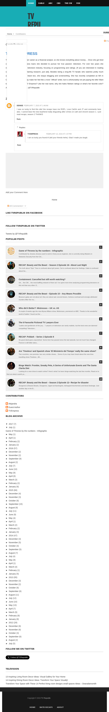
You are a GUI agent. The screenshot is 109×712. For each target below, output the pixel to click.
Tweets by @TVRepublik (17, 234)
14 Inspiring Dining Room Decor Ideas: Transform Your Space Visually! (37, 680)
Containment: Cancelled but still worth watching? (42, 279)
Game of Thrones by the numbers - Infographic (41, 251)
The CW (68, 3)
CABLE (41, 3)
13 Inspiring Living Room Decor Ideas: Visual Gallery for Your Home (35, 677)
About (60, 707)
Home (31, 3)
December (13, 452)
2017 (11, 424)
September (14, 459)
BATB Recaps (46, 707)
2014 (11, 535)
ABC (51, 3)
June (11, 469)
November (13, 455)
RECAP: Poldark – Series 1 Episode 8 (36, 337)
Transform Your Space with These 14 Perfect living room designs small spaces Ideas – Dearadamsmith (51, 684)
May (11, 434)
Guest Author (14, 407)
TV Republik (34, 25)
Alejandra (13, 404)
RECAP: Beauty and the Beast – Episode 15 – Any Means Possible (50, 294)
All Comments (14, 206)
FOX (78, 3)
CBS (58, 3)
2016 (11, 448)
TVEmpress (14, 411)
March (12, 480)
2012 (11, 622)
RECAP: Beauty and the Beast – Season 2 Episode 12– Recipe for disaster (54, 382)
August (12, 462)
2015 (11, 490)
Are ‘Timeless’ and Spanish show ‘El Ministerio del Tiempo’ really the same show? (57, 351)
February (13, 441)
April (11, 438)
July (11, 427)
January (12, 445)
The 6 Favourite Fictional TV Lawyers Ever (39, 322)
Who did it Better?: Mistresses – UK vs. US (39, 308)
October (12, 501)
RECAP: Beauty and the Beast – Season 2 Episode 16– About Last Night (53, 265)
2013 (11, 577)
